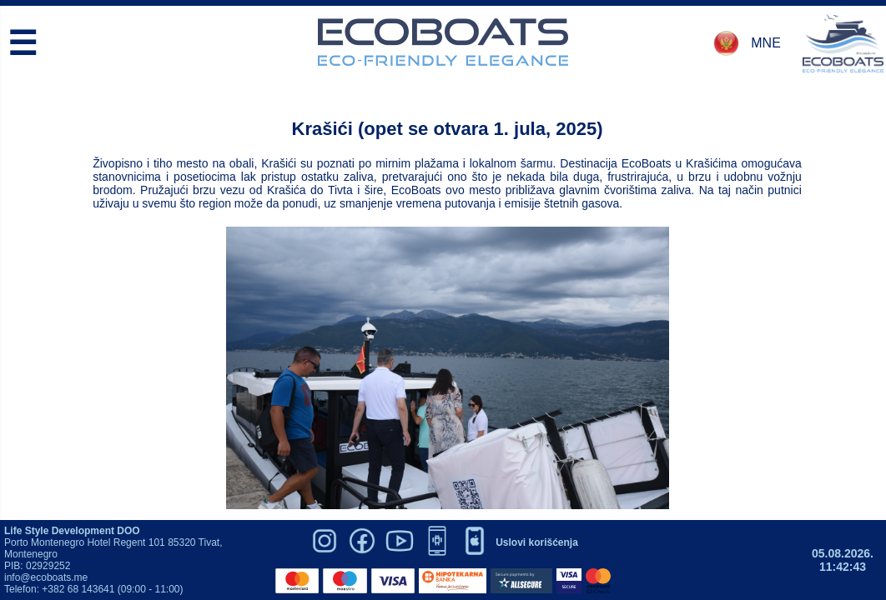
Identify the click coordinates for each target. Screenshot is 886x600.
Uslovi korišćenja (537, 542)
